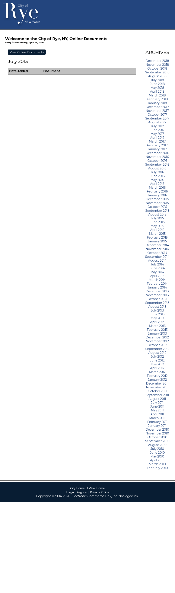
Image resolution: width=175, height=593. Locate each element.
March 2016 (157, 187)
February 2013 (157, 330)
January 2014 (157, 287)
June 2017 (157, 130)
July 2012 (157, 356)
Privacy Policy (99, 492)
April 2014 (157, 276)
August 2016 (157, 168)
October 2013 (157, 299)
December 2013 (157, 291)
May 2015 (157, 226)
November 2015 (157, 203)
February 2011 (157, 422)
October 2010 (157, 437)
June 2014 (157, 268)
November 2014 (157, 249)
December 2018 (157, 61)
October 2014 (157, 253)
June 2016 (157, 176)
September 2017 (157, 118)
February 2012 (157, 376)
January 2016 (157, 195)
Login (70, 492)
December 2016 (157, 153)
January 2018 (157, 103)
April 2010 (157, 460)
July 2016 (157, 172)
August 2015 (157, 214)
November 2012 (157, 341)
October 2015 (157, 207)
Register (82, 492)
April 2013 (157, 322)
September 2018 (157, 72)
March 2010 (157, 464)
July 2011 (157, 403)
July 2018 (157, 80)
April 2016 (157, 184)
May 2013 (157, 318)
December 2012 (157, 337)
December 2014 (157, 245)
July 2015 (157, 218)
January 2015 (157, 241)
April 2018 (157, 91)
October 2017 (157, 115)
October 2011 (157, 391)
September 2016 (157, 164)
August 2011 (157, 399)
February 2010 (157, 468)
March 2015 (157, 234)
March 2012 (157, 372)
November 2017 (157, 111)
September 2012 (157, 349)
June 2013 (157, 314)
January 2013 (157, 333)
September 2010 (157, 441)
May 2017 (157, 134)
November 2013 (157, 295)
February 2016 (157, 191)
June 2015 (157, 222)
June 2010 (157, 453)
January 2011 (157, 426)
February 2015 (157, 237)
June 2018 (157, 84)
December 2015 (157, 199)
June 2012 (157, 360)
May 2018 (157, 88)
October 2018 (157, 68)
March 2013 (157, 326)
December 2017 (157, 107)
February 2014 (157, 284)
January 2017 (157, 149)
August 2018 (157, 76)
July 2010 (157, 449)
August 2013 (157, 307)
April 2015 (157, 230)
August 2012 (157, 353)
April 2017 (157, 138)
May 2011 (157, 410)
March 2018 (157, 95)
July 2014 (157, 264)
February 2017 (157, 145)
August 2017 (157, 122)
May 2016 (157, 180)
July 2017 (157, 126)
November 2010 (157, 433)
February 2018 (157, 99)
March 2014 (157, 280)
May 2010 (157, 456)
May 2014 (157, 272)
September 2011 (157, 395)
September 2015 (157, 211)
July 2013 (157, 310)
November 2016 (157, 157)
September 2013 (157, 303)
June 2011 (157, 406)
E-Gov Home (96, 488)
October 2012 (157, 345)
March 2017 (157, 141)
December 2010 (157, 429)
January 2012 (157, 380)
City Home (77, 488)
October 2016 (157, 161)
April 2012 (157, 368)
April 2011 (157, 414)
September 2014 (157, 257)
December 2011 (157, 383)
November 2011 (157, 387)
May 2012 (157, 364)
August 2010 (157, 445)
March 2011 (157, 418)
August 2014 (157, 260)
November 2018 (157, 65)
